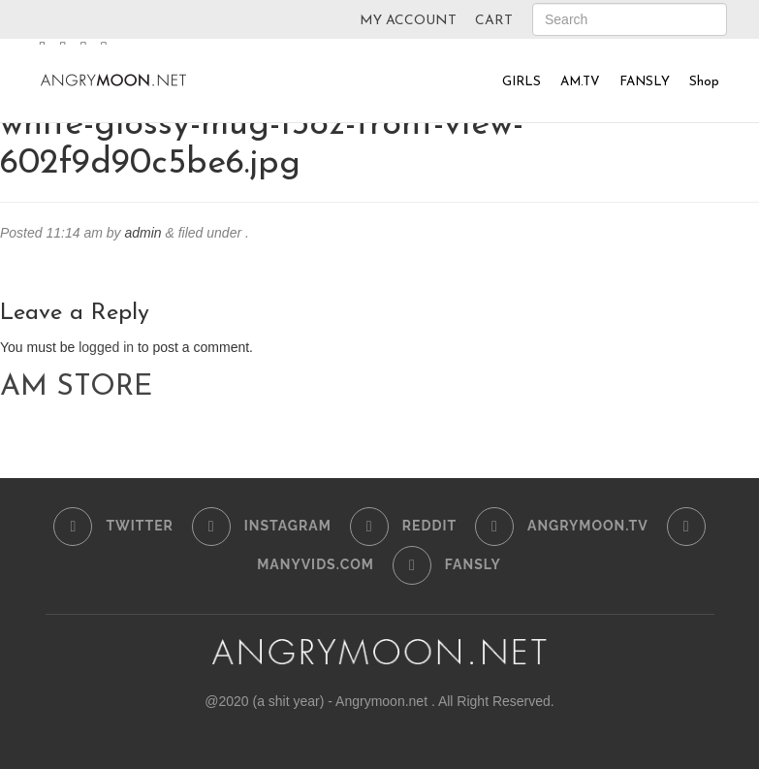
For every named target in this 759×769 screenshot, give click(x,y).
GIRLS (521, 82)
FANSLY (644, 82)
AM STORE (76, 387)
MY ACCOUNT (408, 21)
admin (142, 232)
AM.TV (580, 82)
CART (494, 21)
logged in (106, 347)
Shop (704, 82)
